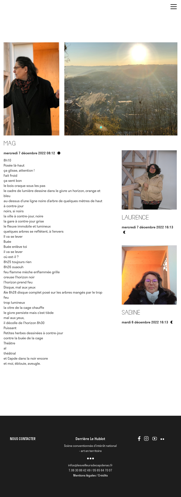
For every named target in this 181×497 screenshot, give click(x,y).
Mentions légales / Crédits (90, 475)
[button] (173, 7)
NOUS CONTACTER (22, 438)
